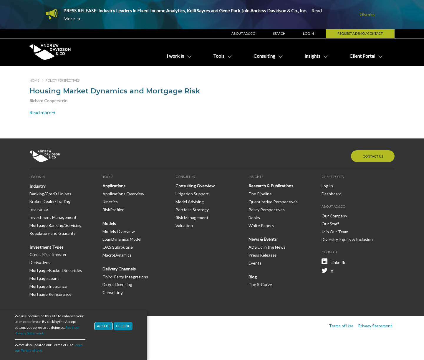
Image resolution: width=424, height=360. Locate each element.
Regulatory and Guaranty (52, 233)
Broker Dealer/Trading (49, 201)
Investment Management (53, 217)
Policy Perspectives (63, 80)
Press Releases (263, 254)
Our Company (334, 215)
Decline (123, 330)
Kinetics (110, 201)
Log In (308, 33)
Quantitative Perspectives (273, 201)
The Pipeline (260, 193)
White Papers (261, 225)
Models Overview (118, 231)
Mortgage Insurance (48, 286)
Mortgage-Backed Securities (55, 270)
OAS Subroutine (117, 247)
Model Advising (189, 201)
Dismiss (367, 14)
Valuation (184, 225)
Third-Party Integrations (125, 276)
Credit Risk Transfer (48, 254)
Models (109, 223)
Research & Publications (271, 185)
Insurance (38, 209)
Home (34, 80)
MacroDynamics (117, 254)
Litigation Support (192, 193)
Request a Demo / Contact (360, 33)
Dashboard (332, 193)
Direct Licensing (117, 284)
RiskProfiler (113, 209)
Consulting (112, 292)
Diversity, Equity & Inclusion (347, 239)
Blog (253, 276)
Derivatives (39, 262)
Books (254, 217)
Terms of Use (341, 325)
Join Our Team (335, 231)
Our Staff (330, 223)
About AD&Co (243, 33)
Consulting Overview (195, 185)
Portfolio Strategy (192, 209)
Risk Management (191, 217)
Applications (113, 185)
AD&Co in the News (267, 247)
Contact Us (373, 156)
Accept (103, 330)
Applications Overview (123, 193)
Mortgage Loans (44, 278)
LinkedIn (339, 262)
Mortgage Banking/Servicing (55, 225)
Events (255, 262)
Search (279, 33)
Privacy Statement (375, 325)
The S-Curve (260, 284)
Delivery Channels (119, 268)
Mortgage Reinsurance (50, 294)
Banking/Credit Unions (50, 193)
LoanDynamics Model (121, 239)
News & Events (263, 239)
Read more (40, 112)
